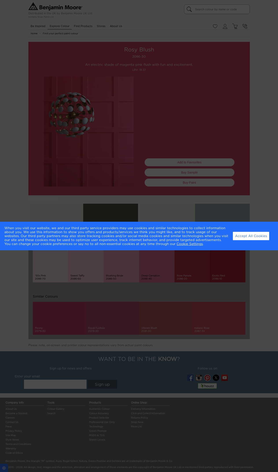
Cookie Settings (190, 244)
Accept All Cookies (251, 236)
